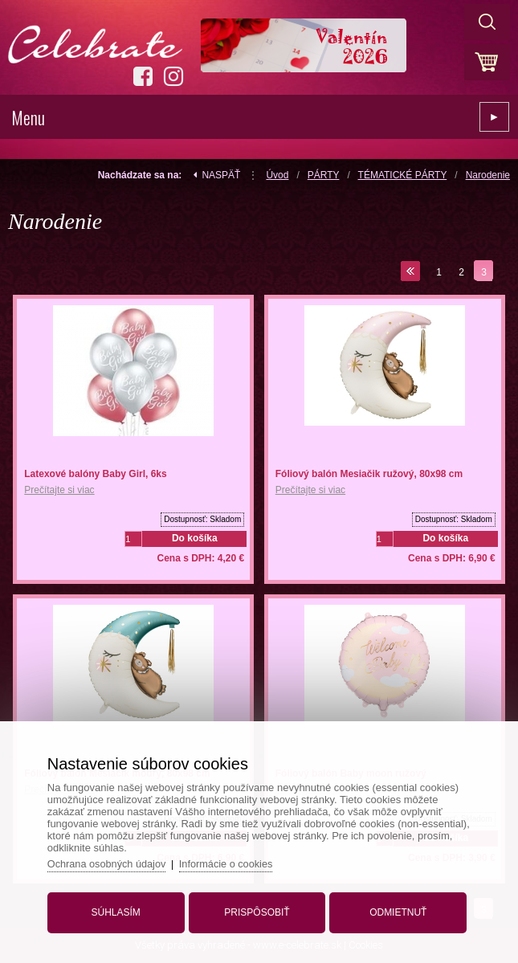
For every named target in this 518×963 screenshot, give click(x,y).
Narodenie (488, 175)
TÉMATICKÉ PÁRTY (402, 175)
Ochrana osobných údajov (112, 861)
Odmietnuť (394, 909)
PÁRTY (324, 175)
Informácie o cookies (234, 861)
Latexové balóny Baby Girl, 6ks (95, 473)
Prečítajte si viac (59, 490)
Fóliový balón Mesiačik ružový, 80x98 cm (369, 473)
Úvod (277, 175)
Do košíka (195, 538)
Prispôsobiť (256, 909)
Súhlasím (118, 909)
